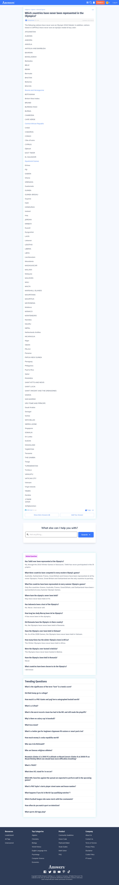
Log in (115, 2)
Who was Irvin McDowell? (35, 744)
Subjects (27, 9)
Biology (34, 843)
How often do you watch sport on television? (42, 805)
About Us (89, 835)
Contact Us (89, 839)
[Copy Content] (88, 510)
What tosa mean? (31, 725)
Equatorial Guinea (32, 161)
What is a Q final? (31, 706)
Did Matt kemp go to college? (36, 693)
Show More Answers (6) (42, 515)
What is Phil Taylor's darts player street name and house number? (50, 786)
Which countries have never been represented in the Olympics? (54, 14)
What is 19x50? (30, 765)
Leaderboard (9, 835)
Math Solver (63, 851)
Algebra (34, 835)
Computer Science (38, 858)
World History (36, 847)
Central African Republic (34, 124)
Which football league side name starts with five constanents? (49, 799)
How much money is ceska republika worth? (42, 737)
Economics (35, 862)
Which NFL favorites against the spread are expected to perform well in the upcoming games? (58, 779)
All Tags (7, 839)
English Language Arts (39, 851)
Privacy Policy (90, 847)
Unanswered (9, 843)
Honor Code (63, 839)
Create (100, 2)
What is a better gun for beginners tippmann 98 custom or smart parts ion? (54, 731)
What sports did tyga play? (35, 812)
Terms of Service (91, 843)
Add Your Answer (77, 515)
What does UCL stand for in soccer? (38, 771)
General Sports (41, 9)
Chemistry (35, 839)
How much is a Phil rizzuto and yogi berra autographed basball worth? (52, 699)
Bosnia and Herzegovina (34, 90)
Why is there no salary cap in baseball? (40, 718)
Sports (33, 9)
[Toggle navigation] (87, 2)
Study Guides (63, 847)
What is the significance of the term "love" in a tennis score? (48, 686)
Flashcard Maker (64, 843)
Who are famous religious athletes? (38, 750)
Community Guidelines (66, 835)
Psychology (35, 854)
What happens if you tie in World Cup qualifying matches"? (47, 793)
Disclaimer (89, 851)
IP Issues (89, 858)
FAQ (60, 854)
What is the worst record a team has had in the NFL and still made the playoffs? (55, 712)
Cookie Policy (90, 854)
